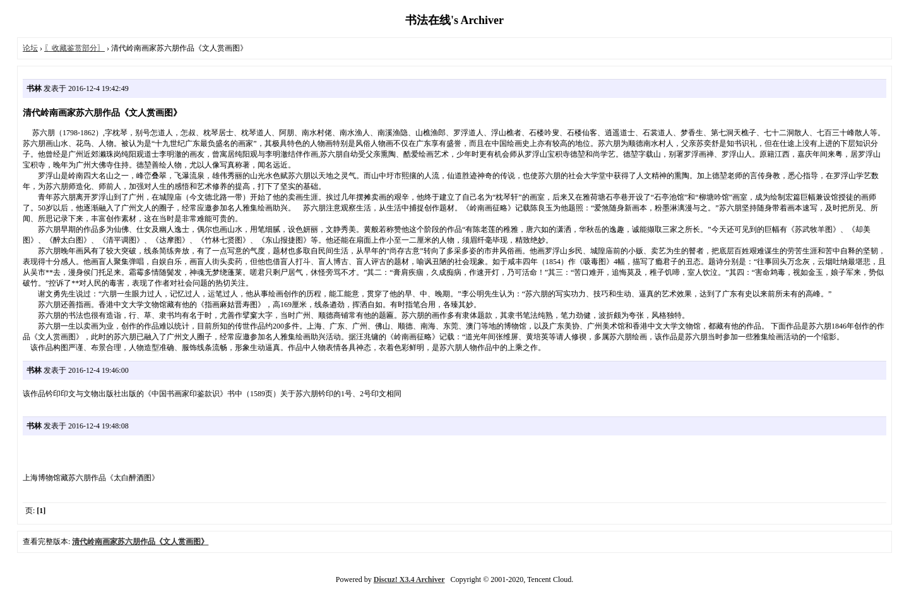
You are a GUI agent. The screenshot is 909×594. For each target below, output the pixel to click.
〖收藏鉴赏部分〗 (74, 48)
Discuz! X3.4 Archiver (409, 579)
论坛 (30, 48)
